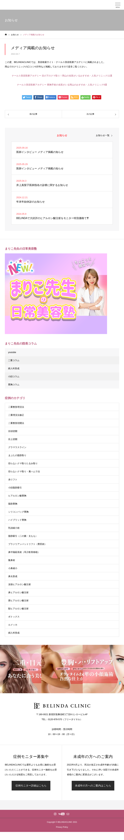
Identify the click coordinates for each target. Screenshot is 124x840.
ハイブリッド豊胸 (17, 520)
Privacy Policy (62, 827)
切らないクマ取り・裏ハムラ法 (24, 471)
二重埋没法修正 (16, 415)
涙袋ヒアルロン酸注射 (19, 584)
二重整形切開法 (16, 423)
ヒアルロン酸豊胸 (17, 495)
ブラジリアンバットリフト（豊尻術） (27, 544)
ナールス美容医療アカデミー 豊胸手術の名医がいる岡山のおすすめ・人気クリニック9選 (62, 84)
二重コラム (13, 360)
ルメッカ (12, 624)
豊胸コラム (13, 384)
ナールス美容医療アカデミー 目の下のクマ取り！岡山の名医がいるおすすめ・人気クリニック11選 (62, 75)
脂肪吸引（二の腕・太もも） (23, 536)
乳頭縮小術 (14, 528)
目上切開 (12, 439)
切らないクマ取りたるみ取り (23, 463)
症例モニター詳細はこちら (31, 785)
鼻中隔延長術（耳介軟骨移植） (24, 552)
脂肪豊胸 (12, 503)
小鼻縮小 (12, 568)
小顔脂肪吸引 (15, 487)
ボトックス (14, 616)
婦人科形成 (13, 368)
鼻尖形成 (12, 576)
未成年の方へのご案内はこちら (93, 785)
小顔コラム (13, 376)
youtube (12, 352)
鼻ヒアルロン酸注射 (18, 592)
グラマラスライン (17, 447)
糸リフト (12, 479)
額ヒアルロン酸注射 (18, 608)
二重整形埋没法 (16, 407)
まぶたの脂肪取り (17, 455)
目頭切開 (12, 431)
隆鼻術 (11, 560)
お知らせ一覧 (102, 135)
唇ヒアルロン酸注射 (18, 600)
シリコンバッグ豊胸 (18, 511)
